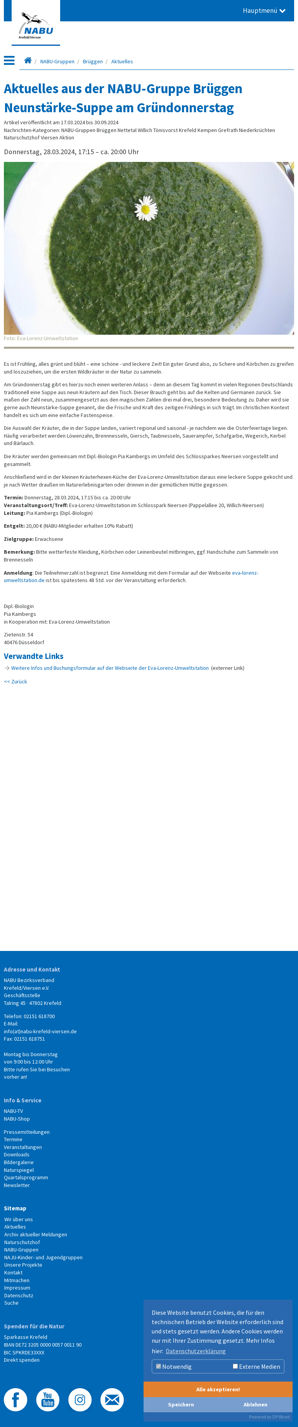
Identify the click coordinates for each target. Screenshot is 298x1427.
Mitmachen (16, 1280)
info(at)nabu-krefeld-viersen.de (40, 1031)
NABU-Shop (17, 1118)
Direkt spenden (22, 1359)
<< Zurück (15, 681)
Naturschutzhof (22, 1242)
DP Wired (281, 1417)
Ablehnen (255, 1404)
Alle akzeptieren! (218, 1389)
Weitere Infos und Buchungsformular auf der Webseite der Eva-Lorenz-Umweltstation (110, 667)
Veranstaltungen (23, 1147)
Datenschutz (18, 1295)
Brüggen (93, 61)
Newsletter (17, 1185)
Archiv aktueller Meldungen (35, 1234)
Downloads (16, 1154)
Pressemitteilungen (27, 1131)
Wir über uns (18, 1219)
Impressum (17, 1287)
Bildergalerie (19, 1162)
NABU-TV (13, 1110)
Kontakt (13, 1272)
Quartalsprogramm (26, 1177)
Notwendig (174, 1366)
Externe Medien (256, 1366)
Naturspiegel (19, 1169)
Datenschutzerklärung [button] (196, 1351)
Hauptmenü (264, 10)
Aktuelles (122, 61)
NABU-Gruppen (57, 61)
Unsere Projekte (23, 1264)
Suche (11, 1302)
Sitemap (15, 1208)
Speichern (181, 1404)
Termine (13, 1139)
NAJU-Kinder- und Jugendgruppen (43, 1257)
